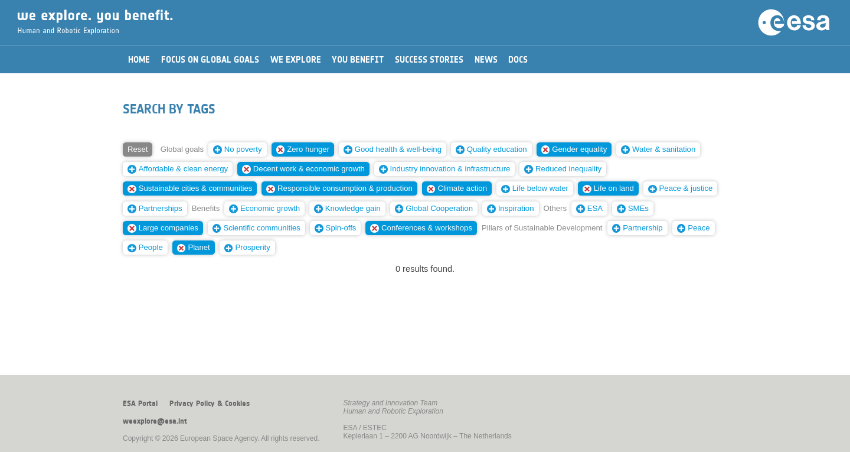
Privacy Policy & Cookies (209, 403)
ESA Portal (140, 403)
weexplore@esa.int (155, 421)
